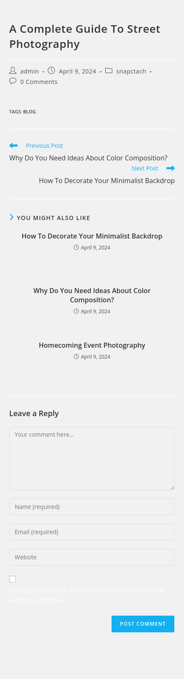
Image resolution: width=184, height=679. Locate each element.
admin (30, 71)
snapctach (131, 71)
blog (29, 111)
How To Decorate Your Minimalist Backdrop (91, 236)
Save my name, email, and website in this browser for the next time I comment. (87, 595)
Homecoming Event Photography (92, 345)
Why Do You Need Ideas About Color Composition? (92, 295)
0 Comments (39, 82)
